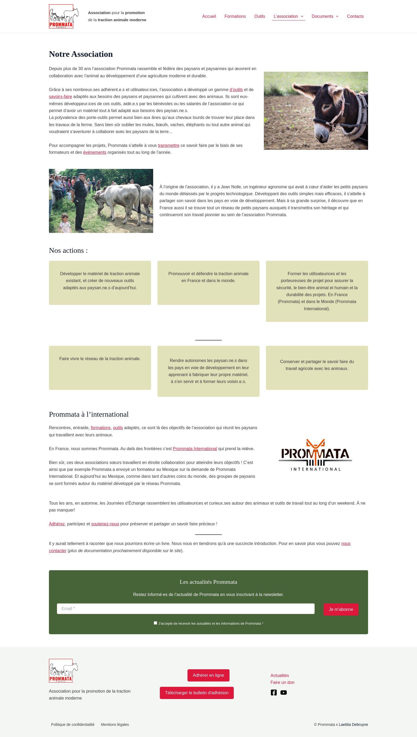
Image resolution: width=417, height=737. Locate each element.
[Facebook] (273, 692)
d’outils (236, 89)
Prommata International (195, 448)
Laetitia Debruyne (353, 724)
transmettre (169, 145)
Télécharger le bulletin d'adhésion (197, 693)
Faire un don (282, 682)
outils (118, 427)
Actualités (279, 675)
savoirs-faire (60, 96)
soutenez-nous (105, 524)
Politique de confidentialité (70, 724)
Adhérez (57, 524)
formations (101, 427)
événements (94, 152)
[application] (300, 16)
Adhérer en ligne (208, 675)
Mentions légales (110, 724)
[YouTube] (283, 692)
